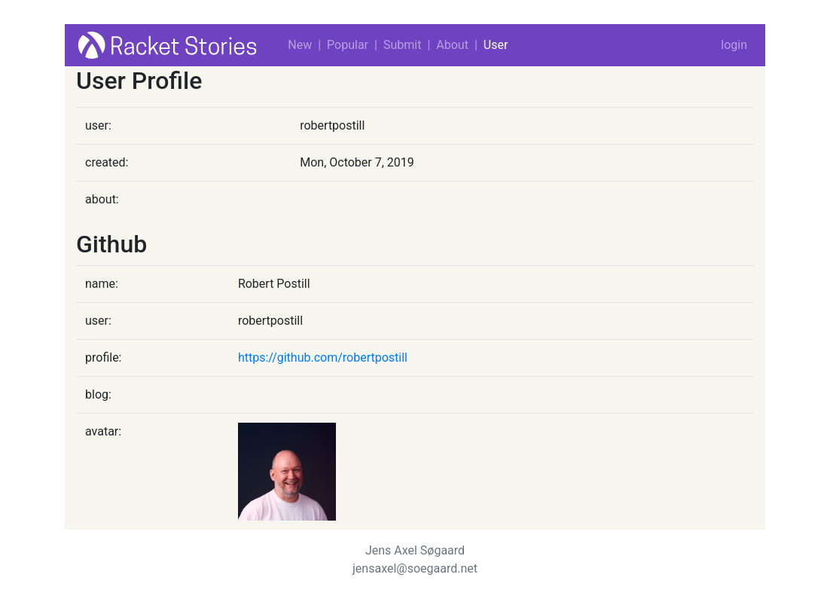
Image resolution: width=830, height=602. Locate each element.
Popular (347, 45)
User (496, 45)
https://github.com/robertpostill (322, 357)
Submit (402, 45)
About (452, 45)
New (300, 45)
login (734, 45)
